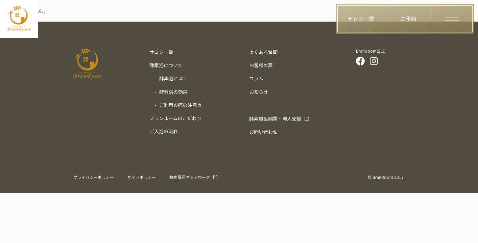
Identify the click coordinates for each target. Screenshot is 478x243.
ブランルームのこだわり (175, 118)
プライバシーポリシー (93, 177)
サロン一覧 (161, 52)
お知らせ (258, 91)
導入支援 (275, 118)
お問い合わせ (263, 131)
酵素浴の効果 (173, 91)
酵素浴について (166, 65)
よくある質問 (263, 52)
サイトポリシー (141, 177)
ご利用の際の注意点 (180, 105)
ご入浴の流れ (163, 131)
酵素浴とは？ (173, 78)
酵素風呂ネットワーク (189, 177)
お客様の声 (261, 65)
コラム (256, 78)
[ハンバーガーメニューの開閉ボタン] (452, 18)
